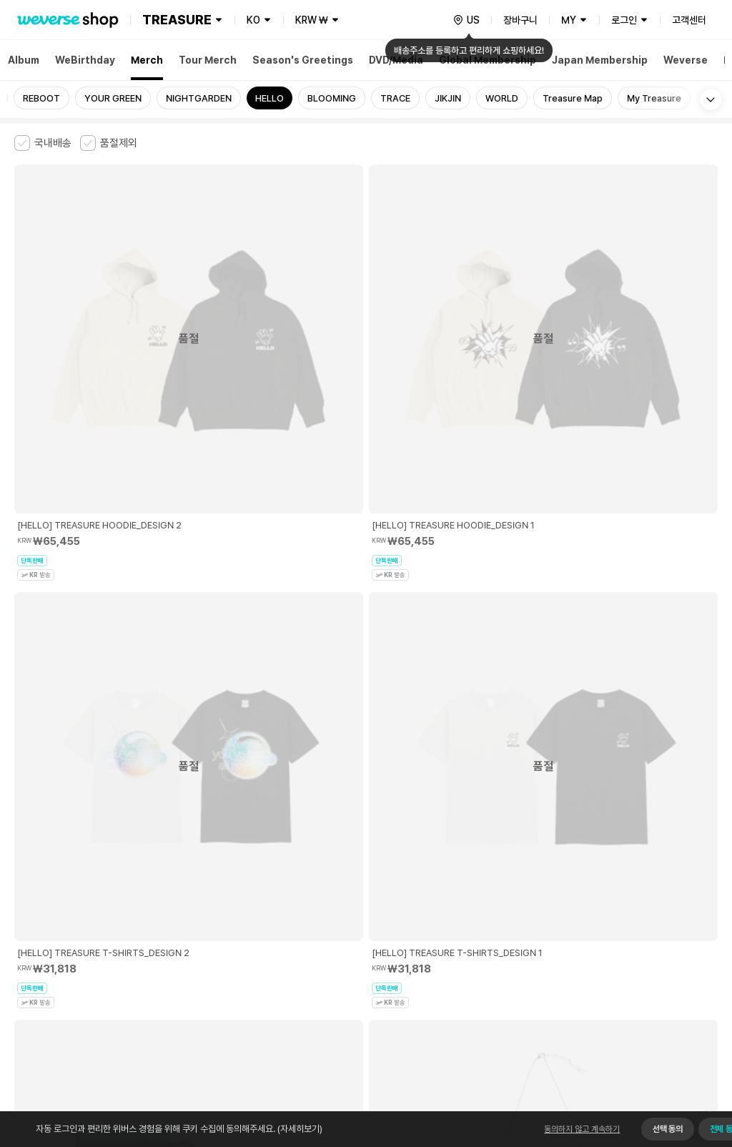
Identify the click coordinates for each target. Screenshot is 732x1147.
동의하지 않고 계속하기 (582, 1129)
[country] (466, 20)
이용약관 (23, 916)
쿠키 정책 (324, 916)
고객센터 (689, 20)
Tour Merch (208, 60)
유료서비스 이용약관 (86, 916)
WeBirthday (85, 60)
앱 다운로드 (689, 1054)
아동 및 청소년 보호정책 (176, 916)
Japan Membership (600, 60)
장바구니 (520, 20)
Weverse (685, 60)
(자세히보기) (298, 1128)
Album (23, 60)
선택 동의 (667, 1129)
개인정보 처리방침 (263, 916)
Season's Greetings (302, 60)
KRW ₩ (311, 20)
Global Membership (487, 60)
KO (253, 20)
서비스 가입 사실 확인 (430, 991)
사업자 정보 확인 (686, 946)
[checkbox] (42, 143)
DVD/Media (396, 60)
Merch (147, 60)
